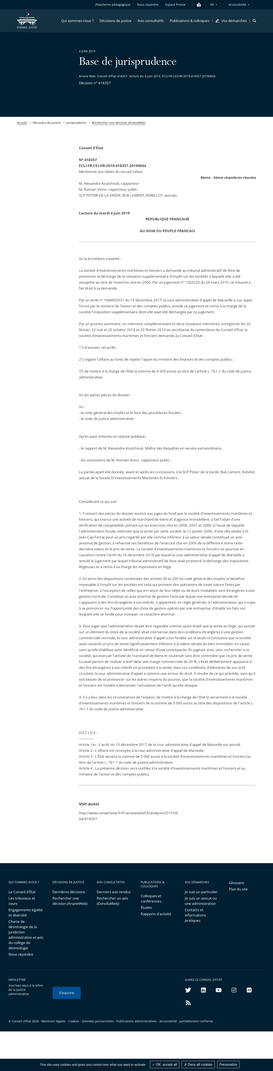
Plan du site (238, 889)
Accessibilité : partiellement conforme (186, 1021)
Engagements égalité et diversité (25, 912)
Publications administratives (136, 1021)
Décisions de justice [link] (47, 123)
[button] (77, 21)
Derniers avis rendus (114, 891)
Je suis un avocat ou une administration (201, 901)
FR (212, 5)
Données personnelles (98, 1021)
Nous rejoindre (20, 954)
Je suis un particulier (201, 891)
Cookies (73, 1021)
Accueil (22, 123)
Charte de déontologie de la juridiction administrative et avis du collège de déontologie (25, 934)
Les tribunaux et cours (21, 901)
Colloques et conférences (151, 898)
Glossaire (236, 882)
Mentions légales (53, 1021)
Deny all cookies (198, 1064)
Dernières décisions (68, 891)
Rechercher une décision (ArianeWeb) (118, 123)
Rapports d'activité (156, 913)
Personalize (228, 1064)
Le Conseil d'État (22, 891)
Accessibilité (237, 5)
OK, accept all (164, 1064)
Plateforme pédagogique (112, 5)
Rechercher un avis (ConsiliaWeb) (112, 901)
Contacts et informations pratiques (195, 915)
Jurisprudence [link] (76, 123)
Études (146, 907)
